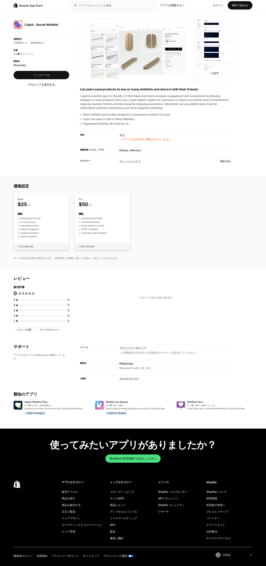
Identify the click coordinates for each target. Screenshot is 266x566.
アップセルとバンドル (123, 511)
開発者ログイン (23, 556)
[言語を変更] (237, 555)
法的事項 (211, 531)
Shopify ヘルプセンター (173, 491)
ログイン (218, 5)
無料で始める (240, 5)
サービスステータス (218, 538)
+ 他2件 (214, 73)
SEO (113, 524)
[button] (52, 408)
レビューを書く (24, 329)
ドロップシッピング (122, 491)
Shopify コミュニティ (171, 505)
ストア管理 (68, 531)
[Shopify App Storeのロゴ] (28, 5)
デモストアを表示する (41, 84)
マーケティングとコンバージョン (82, 524)
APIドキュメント (168, 498)
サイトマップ (91, 556)
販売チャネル (70, 491)
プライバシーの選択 (115, 556)
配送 (112, 531)
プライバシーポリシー (133, 348)
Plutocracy (20, 65)
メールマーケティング (123, 518)
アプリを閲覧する (172, 5)
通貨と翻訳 (117, 538)
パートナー (213, 518)
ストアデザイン (71, 518)
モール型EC (117, 498)
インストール (41, 75)
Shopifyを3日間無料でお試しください (133, 458)
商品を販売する (71, 505)
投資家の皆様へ (215, 505)
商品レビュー (118, 505)
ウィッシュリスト (130, 161)
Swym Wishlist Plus (36, 401)
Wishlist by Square (117, 401)
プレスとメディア (217, 511)
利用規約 (42, 556)
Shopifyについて (216, 491)
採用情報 (211, 498)
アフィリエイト (215, 524)
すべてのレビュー (49, 329)
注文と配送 (68, 511)
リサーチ (163, 511)
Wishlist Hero (195, 401)
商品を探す (68, 498)
